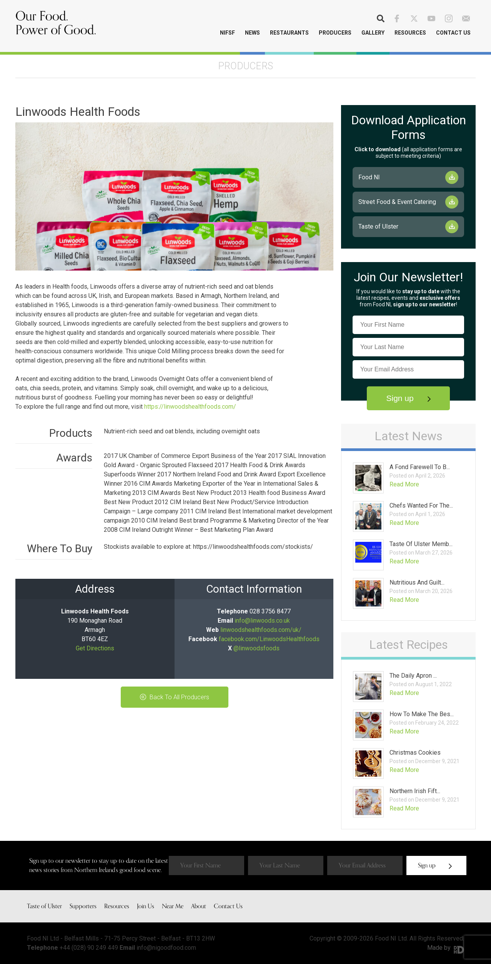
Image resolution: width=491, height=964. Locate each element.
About (198, 906)
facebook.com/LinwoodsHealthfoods (269, 639)
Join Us (145, 906)
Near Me (172, 906)
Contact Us (453, 33)
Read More (404, 484)
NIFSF (227, 33)
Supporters (83, 906)
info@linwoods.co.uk (262, 620)
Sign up (408, 398)
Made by (445, 947)
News (252, 33)
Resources (410, 33)
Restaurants (289, 33)
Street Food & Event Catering (397, 201)
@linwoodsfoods (256, 648)
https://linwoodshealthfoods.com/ (190, 406)
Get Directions (95, 648)
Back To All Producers (174, 697)
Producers (335, 33)
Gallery (372, 33)
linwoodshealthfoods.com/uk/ (260, 629)
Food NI (369, 177)
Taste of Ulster (378, 226)
